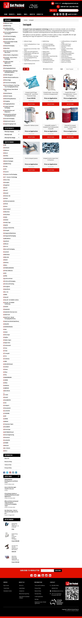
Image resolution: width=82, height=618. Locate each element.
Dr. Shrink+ (7, 448)
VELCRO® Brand (9, 364)
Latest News (22, 588)
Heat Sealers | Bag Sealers (11, 55)
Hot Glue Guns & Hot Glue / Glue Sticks (11, 51)
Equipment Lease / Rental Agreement (40, 602)
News (26, 14)
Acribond (7, 147)
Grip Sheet (7, 214)
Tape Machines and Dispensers (9, 111)
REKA (6, 294)
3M (5, 145)
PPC (5, 273)
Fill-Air (6, 203)
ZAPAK (6, 380)
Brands (19, 14)
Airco (6, 450)
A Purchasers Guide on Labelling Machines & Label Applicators (12, 495)
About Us (32, 14)
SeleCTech (7, 314)
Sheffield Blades (9, 326)
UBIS (6, 361)
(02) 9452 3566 (55, 585)
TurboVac (7, 358)
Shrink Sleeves (8, 93)
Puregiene (7, 286)
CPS (5, 169)
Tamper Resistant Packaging (9, 107)
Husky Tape (7, 222)
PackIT (6, 397)
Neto (6, 265)
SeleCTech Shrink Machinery (12, 321)
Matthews (7, 254)
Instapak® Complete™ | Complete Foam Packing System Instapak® (50, 127)
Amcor (6, 153)
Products (12, 14)
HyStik (6, 225)
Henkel (6, 220)
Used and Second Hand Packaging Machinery (10, 115)
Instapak (7, 230)
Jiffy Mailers (8, 238)
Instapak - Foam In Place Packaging (11, 58)
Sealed (6, 306)
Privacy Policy (8, 468)
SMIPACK (7, 388)
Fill (5, 416)
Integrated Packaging (10, 236)
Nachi (6, 260)
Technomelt (8, 345)
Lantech (7, 252)
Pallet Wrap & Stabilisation (11, 77)
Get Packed (7, 209)
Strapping (7, 101)
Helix (6, 217)
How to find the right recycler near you (10, 488)
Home (5, 14)
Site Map (37, 599)
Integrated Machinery (10, 233)
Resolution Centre (8, 591)
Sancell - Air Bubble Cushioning (9, 303)
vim (5, 402)
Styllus (6, 337)
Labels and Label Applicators (9, 62)
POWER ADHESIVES (9, 268)
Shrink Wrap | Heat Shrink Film (11, 90)
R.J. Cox (6, 292)
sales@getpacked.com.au (57, 591)
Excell (6, 190)
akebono (7, 385)
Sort (61, 69)
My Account (6, 585)
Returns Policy (8, 461)
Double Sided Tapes (10, 39)
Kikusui (6, 244)
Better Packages (9, 161)
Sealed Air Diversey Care (11, 312)
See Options (31, 104)
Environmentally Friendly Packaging (11, 42)
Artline (6, 155)
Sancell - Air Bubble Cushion (12, 300)
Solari (6, 332)
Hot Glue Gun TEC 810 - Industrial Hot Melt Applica (15, 547)
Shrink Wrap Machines (10, 98)
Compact (7, 405)
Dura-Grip (7, 179)
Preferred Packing (9, 284)
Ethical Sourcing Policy (24, 593)
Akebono (7, 150)
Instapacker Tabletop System (31, 125)
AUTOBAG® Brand (9, 432)
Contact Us (40, 14)
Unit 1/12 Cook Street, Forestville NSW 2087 (56, 594)
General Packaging (9, 45)
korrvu (6, 246)
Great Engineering (9, 434)
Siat (6, 329)
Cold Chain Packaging (10, 36)
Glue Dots (7, 48)
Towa (6, 350)
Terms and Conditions (40, 585)
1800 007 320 (55, 588)
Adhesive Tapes (9, 23)
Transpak (7, 353)
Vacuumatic (8, 408)
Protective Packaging (10, 82)
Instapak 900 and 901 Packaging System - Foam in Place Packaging (70, 94)
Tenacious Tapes (9, 424)
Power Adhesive (9, 270)
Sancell (6, 297)
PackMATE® (8, 400)
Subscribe (58, 570)
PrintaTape (7, 429)
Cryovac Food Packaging (11, 174)
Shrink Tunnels (8, 96)
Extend (6, 193)
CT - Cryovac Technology (11, 177)
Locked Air (7, 410)
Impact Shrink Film (9, 227)
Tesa (6, 348)
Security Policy (38, 593)
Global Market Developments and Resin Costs (11, 481)
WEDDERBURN (8, 377)
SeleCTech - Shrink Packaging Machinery (10, 318)
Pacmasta (7, 437)
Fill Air (6, 198)
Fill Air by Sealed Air (10, 201)
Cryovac (7, 171)
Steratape (7, 334)
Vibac (6, 372)
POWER (6, 443)
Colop (6, 166)
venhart (7, 366)
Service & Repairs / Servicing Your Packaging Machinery (12, 86)
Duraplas (7, 182)
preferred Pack (8, 278)
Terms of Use (8, 464)
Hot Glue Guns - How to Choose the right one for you (11, 512)
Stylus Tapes (8, 340)
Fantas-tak (7, 195)
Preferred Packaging (10, 281)
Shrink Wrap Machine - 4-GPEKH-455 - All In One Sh (15, 525)
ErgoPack (7, 185)
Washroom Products (10, 121)
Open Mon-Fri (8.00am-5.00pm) (24, 597)
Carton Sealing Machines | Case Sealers (11, 33)
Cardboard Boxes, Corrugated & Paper (10, 29)
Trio (6, 356)
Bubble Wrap (8, 25)
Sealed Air (7, 309)
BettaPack (7, 390)
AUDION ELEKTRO (9, 158)
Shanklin (7, 324)
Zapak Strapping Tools (10, 124)
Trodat (6, 394)
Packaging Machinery (10, 68)
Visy (6, 374)
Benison (7, 445)
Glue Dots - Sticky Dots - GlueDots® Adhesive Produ (15, 558)
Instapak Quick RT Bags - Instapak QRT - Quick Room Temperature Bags (31, 94)
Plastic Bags (8, 80)
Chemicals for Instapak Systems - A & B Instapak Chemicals (70, 127)
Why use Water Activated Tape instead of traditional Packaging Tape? (11, 503)
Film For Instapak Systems (31, 158)
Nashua (6, 262)
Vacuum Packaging (9, 118)
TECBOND (7, 413)
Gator (6, 206)
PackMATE (7, 426)
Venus (6, 369)
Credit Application (39, 596)
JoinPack (7, 241)
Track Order (6, 588)
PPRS (6, 276)
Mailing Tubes (8, 65)
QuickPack (7, 289)
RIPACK (6, 421)
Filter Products (9, 128)
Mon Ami (7, 257)
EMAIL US (64, 3)
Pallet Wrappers (9, 75)
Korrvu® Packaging (9, 249)
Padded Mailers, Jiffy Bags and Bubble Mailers (11, 71)
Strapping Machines (10, 104)
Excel (6, 187)
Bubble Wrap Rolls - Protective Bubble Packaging (15, 536)
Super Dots (7, 342)
